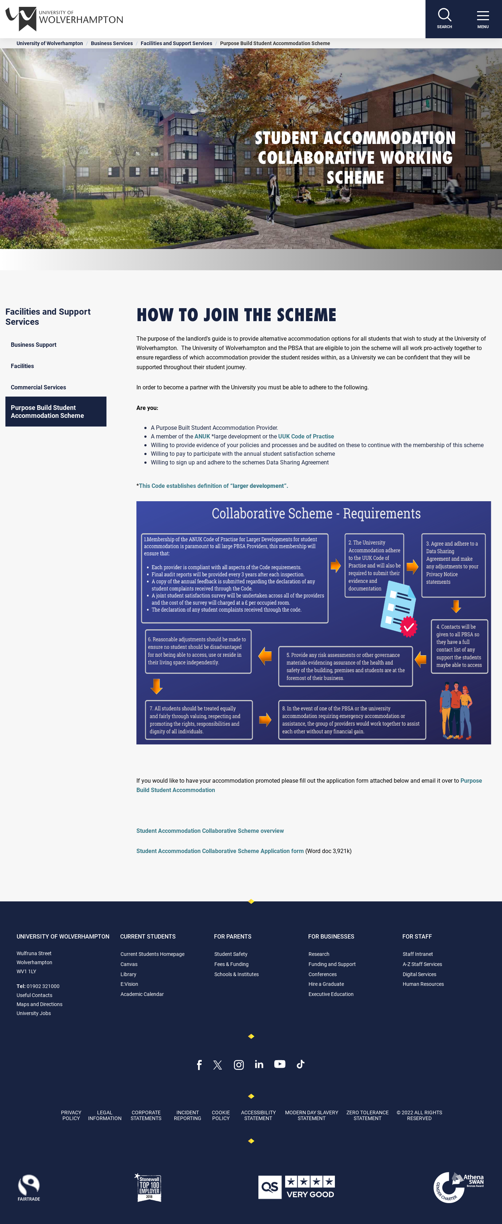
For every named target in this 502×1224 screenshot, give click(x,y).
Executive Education (331, 994)
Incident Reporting (187, 1115)
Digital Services (419, 974)
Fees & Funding (231, 964)
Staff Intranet (418, 953)
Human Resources (423, 983)
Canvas (129, 964)
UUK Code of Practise (306, 436)
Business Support (33, 344)
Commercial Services (38, 387)
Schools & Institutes (236, 974)
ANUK (202, 436)
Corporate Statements (146, 1115)
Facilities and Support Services (176, 43)
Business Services (112, 43)
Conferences (323, 974)
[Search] (444, 19)
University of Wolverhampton (50, 43)
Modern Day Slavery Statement (311, 1115)
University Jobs (34, 1013)
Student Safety (231, 953)
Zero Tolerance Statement (367, 1115)
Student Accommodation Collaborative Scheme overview (210, 830)
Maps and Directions (39, 1004)
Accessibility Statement (258, 1115)
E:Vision (129, 983)
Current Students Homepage (152, 953)
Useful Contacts (34, 995)
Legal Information (105, 1115)
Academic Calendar (142, 994)
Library (128, 974)
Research (319, 953)
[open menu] (483, 19)
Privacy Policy (71, 1115)
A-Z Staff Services (422, 964)
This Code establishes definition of (213, 485)
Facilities (22, 366)
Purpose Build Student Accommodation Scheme (47, 411)
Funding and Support (332, 964)
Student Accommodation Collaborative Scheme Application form (220, 850)
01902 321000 (43, 986)
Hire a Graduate (326, 983)
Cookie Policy (221, 1115)
